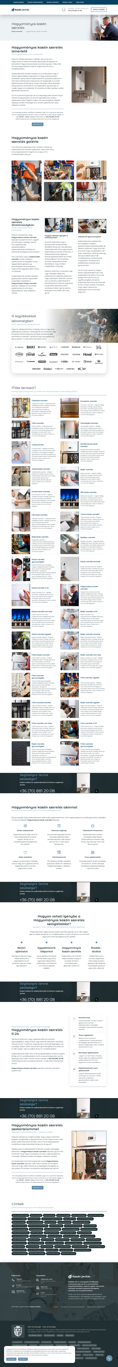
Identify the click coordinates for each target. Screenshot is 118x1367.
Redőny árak (99, 1349)
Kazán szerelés (53, 2)
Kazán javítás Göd (69, 1213)
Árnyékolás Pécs (17, 1336)
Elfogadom (11, 1359)
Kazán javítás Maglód (84, 1227)
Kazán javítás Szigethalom (81, 1217)
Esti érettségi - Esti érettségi (42, 1321)
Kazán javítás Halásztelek (20, 1231)
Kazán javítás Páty (46, 1241)
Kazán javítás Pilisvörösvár (20, 1227)
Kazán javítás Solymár (87, 1231)
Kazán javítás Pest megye (20, 1210)
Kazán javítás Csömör (19, 1238)
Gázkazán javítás (75, 1340)
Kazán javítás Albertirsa (68, 1227)
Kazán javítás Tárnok (62, 1234)
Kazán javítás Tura (51, 1244)
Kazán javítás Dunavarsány (92, 1238)
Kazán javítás (19, 2)
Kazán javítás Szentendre (35, 1217)
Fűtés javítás (33, 1340)
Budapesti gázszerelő (60, 1336)
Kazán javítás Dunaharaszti (73, 1220)
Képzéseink (70, 1330)
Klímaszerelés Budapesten (83, 1346)
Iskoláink (60, 1330)
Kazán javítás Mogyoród (97, 1241)
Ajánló (56, 1301)
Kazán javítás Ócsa (18, 1241)
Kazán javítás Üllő (36, 1227)
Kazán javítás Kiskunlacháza (54, 1238)
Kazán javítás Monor (64, 1217)
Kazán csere (67, 2)
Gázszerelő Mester (59, 1343)
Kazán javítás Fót (50, 1217)
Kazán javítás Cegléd (63, 1210)
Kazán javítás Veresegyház (70, 1224)
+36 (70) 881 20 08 (23, 1276)
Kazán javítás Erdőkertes (36, 1238)
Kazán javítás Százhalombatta (38, 1220)
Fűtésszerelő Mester (61, 1340)
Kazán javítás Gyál (34, 1213)
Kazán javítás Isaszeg (78, 1234)
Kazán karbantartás (35, 2)
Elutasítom (22, 1359)
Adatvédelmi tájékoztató (96, 1301)
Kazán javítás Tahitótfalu (37, 1248)
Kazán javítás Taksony (68, 1248)
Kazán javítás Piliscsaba (80, 1241)
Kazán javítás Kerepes (19, 1234)
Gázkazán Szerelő (31, 1343)
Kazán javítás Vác (49, 1210)
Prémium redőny (88, 1349)
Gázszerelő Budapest (45, 1343)
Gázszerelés (72, 1336)
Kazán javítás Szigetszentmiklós (52, 1213)
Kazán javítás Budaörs (78, 1210)
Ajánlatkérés (37, 124)
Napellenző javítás (99, 1346)
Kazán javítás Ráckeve (93, 1234)
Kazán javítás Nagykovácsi (73, 1238)
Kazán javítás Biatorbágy (52, 1224)
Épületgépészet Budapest (20, 1340)
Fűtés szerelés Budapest (46, 1340)
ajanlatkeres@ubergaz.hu (25, 1281)
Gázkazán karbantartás (89, 1340)
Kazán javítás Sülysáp (19, 1244)
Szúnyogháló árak (78, 1352)
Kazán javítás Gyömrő (19, 1220)
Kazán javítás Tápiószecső (82, 1244)
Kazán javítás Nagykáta (71, 1231)
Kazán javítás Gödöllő (19, 1213)
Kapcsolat (80, 2)
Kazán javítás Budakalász (38, 1231)
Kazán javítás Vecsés (19, 1217)
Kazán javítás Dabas (56, 1220)
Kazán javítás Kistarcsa (51, 1227)
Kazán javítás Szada (53, 1248)
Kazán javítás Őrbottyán (62, 1241)
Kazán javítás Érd (36, 1210)
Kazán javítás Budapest (20, 1248)
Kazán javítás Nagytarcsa (36, 1244)
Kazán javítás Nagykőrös (85, 1213)
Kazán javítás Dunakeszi (95, 1210)
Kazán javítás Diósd (32, 1241)
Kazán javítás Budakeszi (20, 1224)
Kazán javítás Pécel (90, 1220)
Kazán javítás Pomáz (55, 1231)
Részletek (50, 1364)
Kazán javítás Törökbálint (88, 1224)
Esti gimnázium (49, 1330)
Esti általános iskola (35, 1330)
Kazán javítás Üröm (66, 1244)
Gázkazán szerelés (18, 1343)
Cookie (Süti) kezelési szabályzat (73, 1301)
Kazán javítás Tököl (47, 1234)
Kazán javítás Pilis (34, 1234)
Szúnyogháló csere (91, 1352)
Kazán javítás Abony (36, 1224)
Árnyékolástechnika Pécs (32, 1336)
